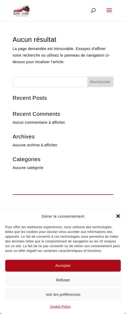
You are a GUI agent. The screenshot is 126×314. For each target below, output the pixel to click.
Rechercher (100, 82)
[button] (118, 216)
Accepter (63, 265)
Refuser (63, 280)
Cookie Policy (60, 306)
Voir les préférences (63, 294)
